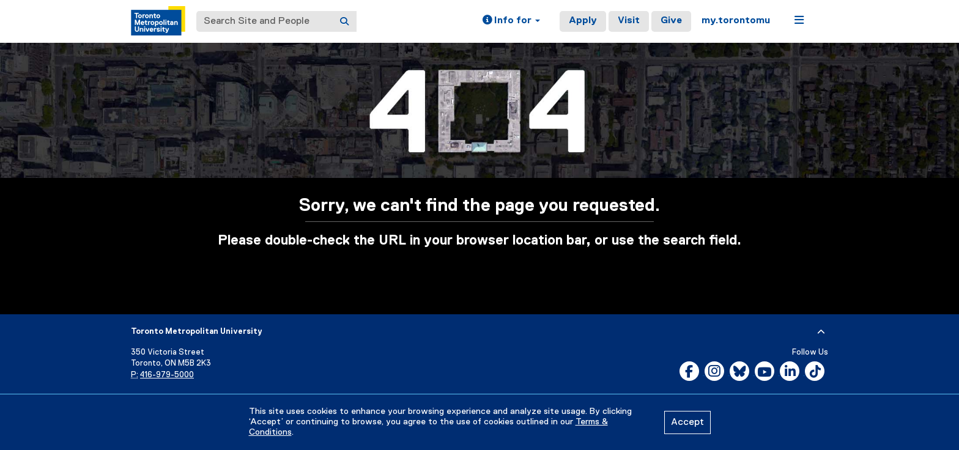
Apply (583, 21)
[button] (511, 21)
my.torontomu (736, 21)
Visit (629, 21)
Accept (687, 422)
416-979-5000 (167, 375)
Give (671, 21)
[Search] (344, 21)
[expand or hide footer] (821, 332)
